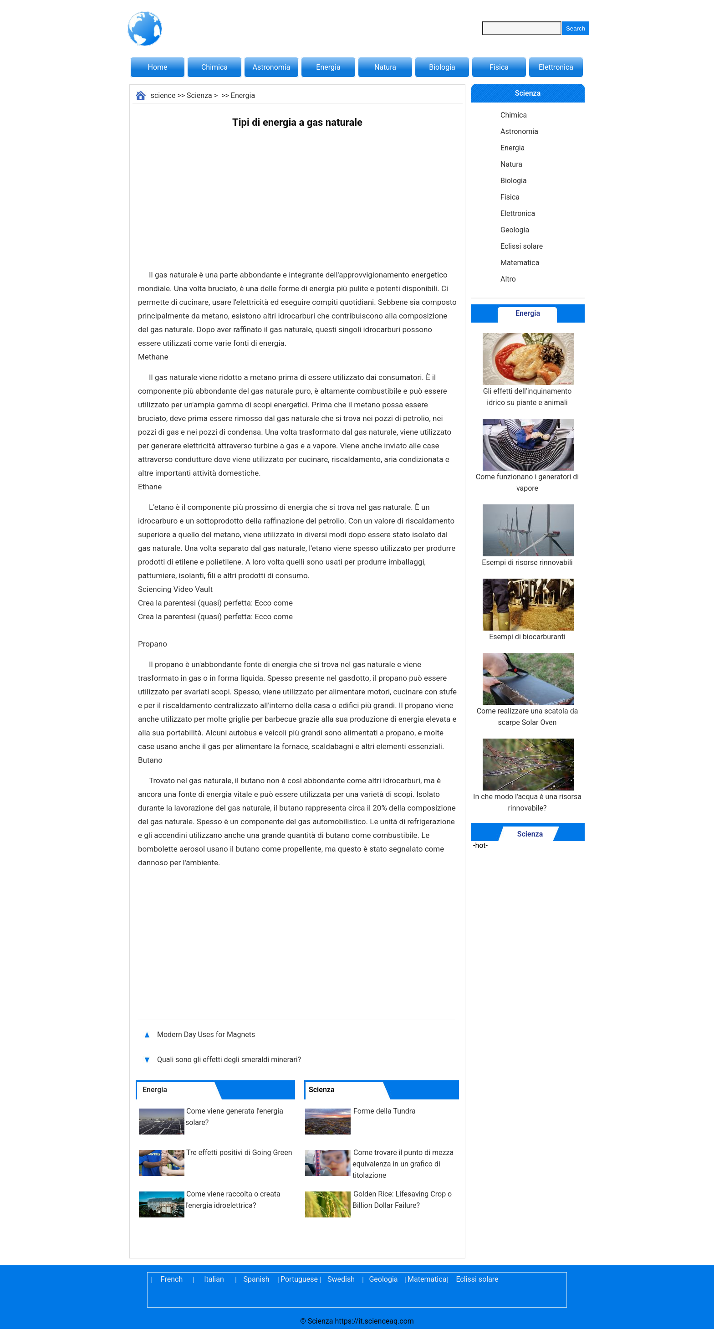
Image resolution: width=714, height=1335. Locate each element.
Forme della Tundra (384, 1111)
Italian (214, 1279)
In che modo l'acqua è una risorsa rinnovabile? (527, 775)
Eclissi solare (521, 246)
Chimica (214, 67)
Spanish (257, 1279)
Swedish (341, 1279)
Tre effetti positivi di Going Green (239, 1152)
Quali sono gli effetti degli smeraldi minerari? (230, 1059)
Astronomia (272, 67)
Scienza (199, 95)
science (163, 95)
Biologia (442, 67)
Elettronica (556, 67)
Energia (328, 67)
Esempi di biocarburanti (527, 610)
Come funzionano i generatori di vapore (527, 456)
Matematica (519, 262)
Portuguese (298, 1279)
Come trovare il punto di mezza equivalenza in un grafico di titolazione (403, 1164)
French (172, 1279)
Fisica (499, 67)
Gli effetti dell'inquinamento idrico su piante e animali (527, 370)
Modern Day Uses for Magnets (206, 1034)
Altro (508, 279)
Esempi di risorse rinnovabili (527, 535)
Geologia (514, 230)
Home (157, 67)
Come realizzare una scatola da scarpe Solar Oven (527, 690)
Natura (385, 67)
